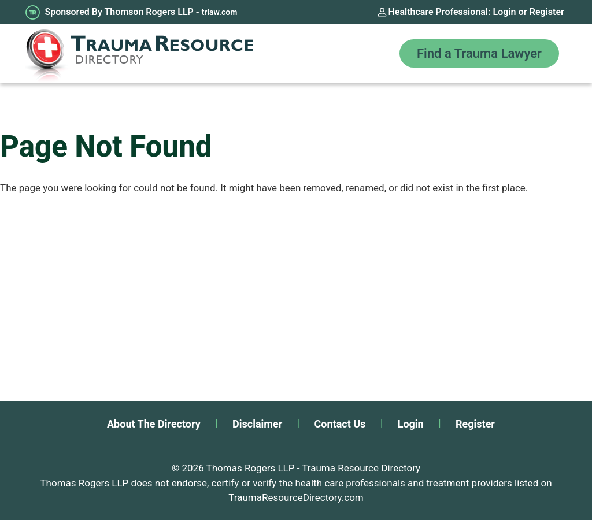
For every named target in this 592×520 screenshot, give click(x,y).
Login (504, 11)
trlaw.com (220, 12)
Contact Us (340, 424)
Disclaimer (257, 424)
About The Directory (154, 424)
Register (547, 11)
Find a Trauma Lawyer (479, 53)
